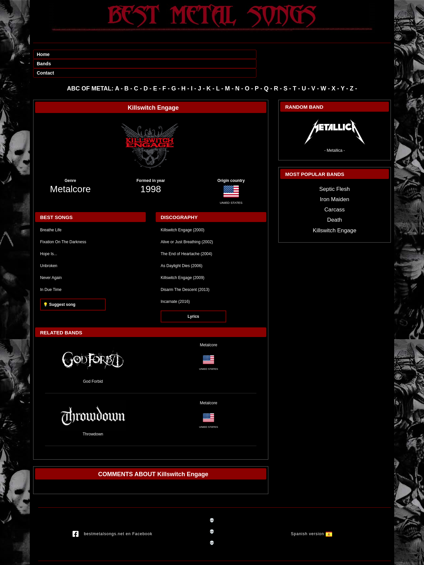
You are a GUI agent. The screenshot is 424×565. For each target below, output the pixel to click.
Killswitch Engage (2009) (182, 259)
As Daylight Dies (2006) (181, 247)
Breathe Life (51, 211)
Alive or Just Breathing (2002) (187, 223)
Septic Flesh (334, 170)
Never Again (51, 259)
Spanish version (311, 515)
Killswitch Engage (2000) (182, 211)
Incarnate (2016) (175, 283)
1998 (150, 170)
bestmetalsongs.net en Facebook (112, 515)
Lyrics (193, 298)
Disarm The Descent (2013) (185, 271)
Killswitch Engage (334, 212)
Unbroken (48, 247)
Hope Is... (48, 235)
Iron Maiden (334, 181)
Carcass (334, 191)
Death (334, 201)
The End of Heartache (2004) (186, 235)
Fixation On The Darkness (63, 223)
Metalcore (70, 170)
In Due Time (51, 271)
